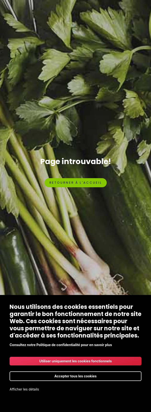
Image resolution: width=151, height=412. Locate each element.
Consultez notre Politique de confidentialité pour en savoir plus (61, 345)
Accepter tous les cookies (75, 376)
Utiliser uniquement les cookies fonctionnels (75, 361)
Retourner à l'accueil (75, 182)
